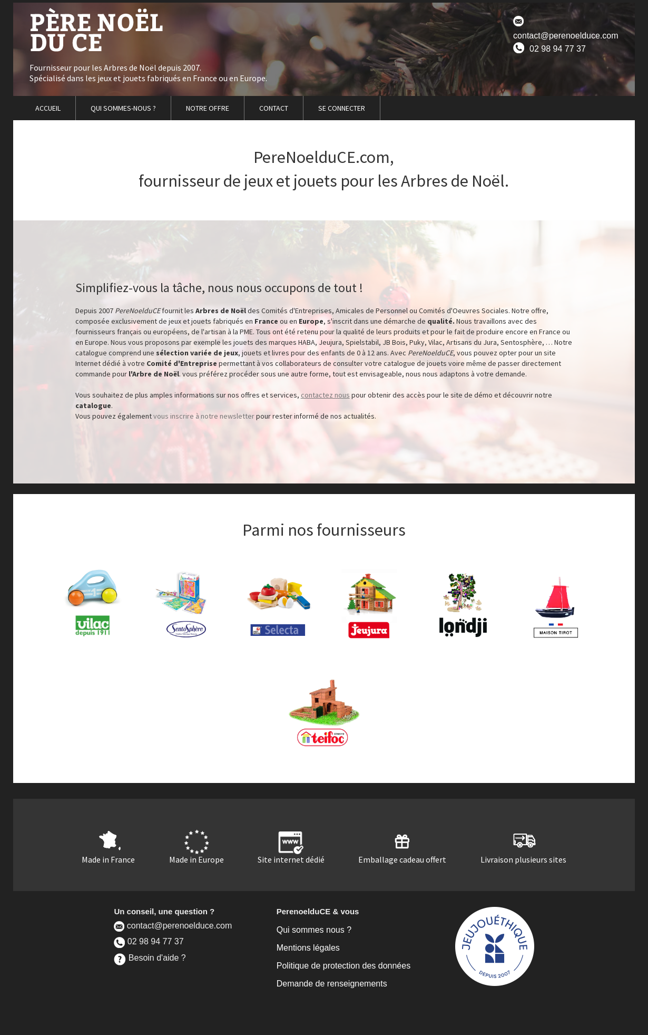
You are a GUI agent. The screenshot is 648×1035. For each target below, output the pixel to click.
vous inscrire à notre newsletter (203, 416)
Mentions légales (308, 947)
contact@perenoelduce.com (565, 28)
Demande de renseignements (332, 983)
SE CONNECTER (341, 108)
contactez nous (325, 395)
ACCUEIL (48, 108)
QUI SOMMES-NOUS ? (123, 108)
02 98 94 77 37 (549, 47)
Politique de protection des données (343, 965)
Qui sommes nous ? (314, 929)
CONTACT (273, 108)
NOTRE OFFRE (207, 108)
